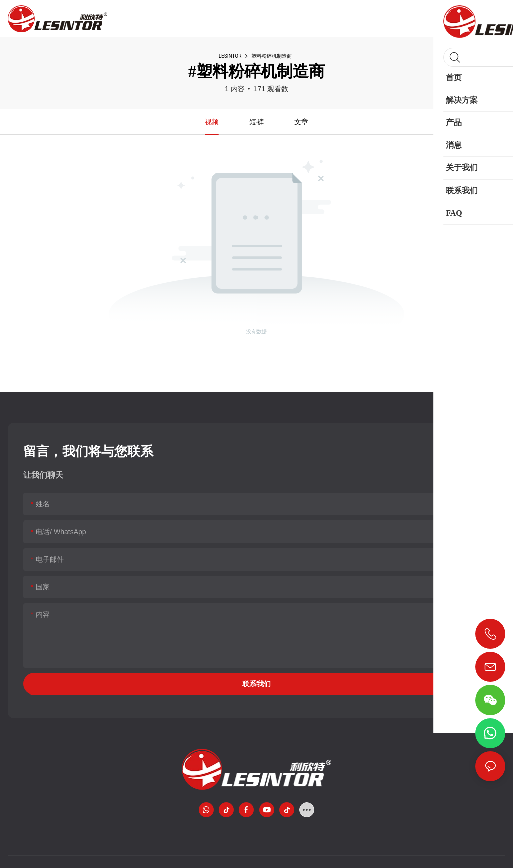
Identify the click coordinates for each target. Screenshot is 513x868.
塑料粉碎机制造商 (271, 56)
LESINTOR (230, 56)
